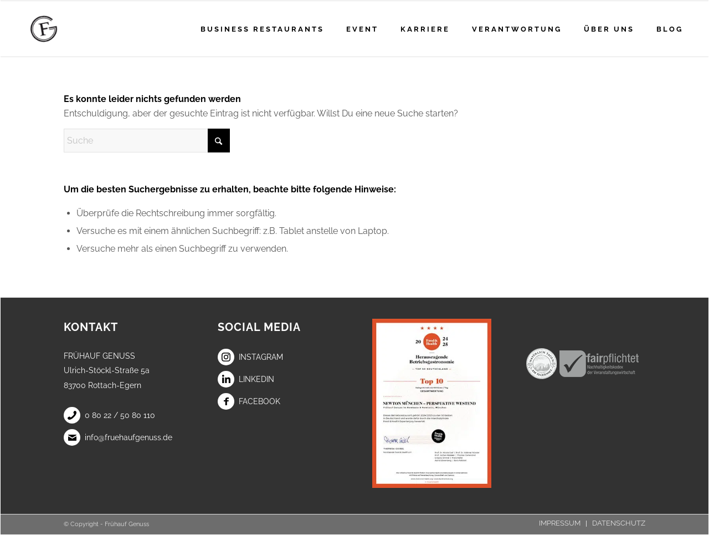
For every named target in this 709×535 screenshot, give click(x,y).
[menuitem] (262, 29)
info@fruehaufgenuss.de (118, 437)
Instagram (250, 357)
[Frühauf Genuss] (61, 29)
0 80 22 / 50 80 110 (109, 415)
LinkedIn (246, 379)
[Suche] (147, 140)
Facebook (249, 401)
